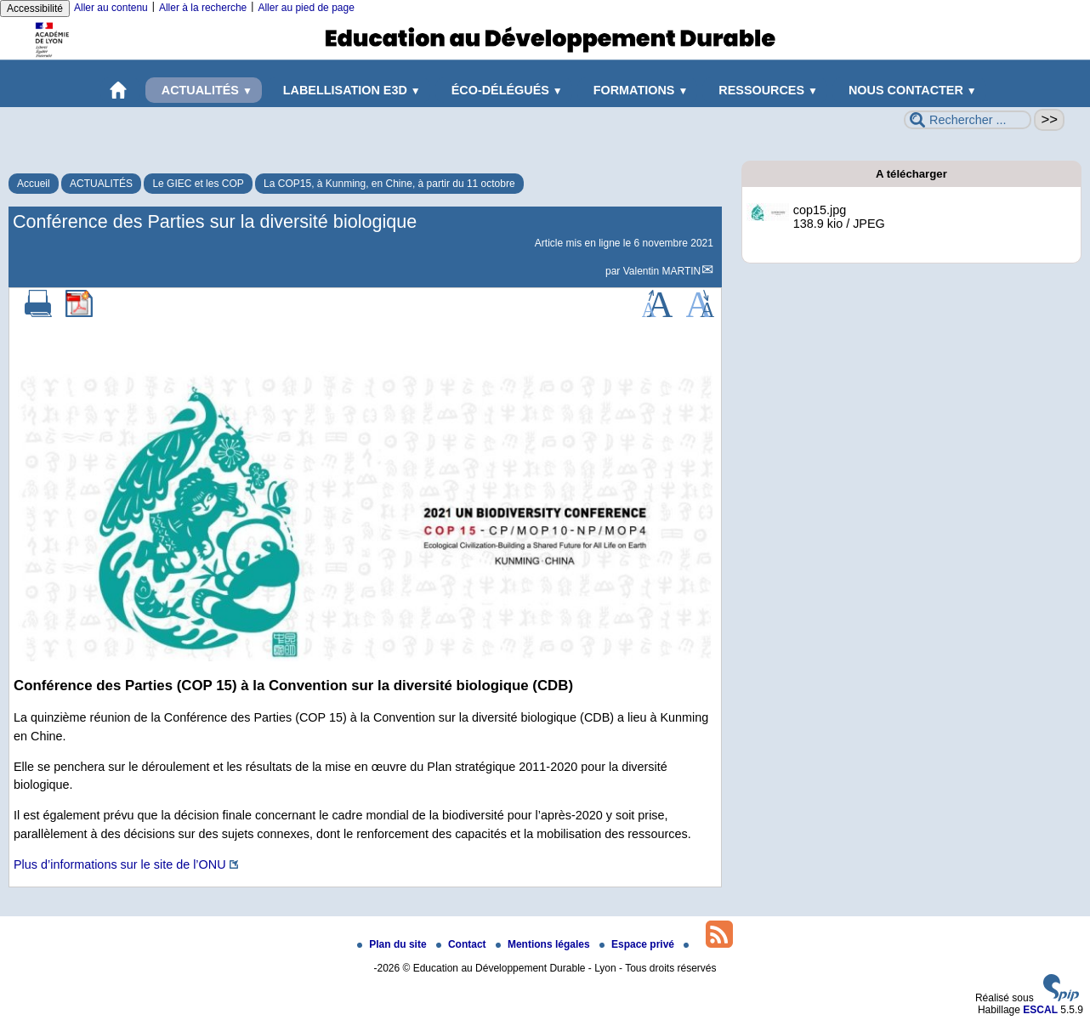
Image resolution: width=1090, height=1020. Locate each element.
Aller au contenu (111, 8)
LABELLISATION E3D (348, 90)
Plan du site (393, 944)
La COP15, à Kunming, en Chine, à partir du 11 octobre (389, 184)
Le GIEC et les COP (197, 184)
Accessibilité (35, 8)
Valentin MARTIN (662, 271)
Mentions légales (544, 944)
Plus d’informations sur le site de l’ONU (120, 864)
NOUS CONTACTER (909, 90)
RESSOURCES (765, 90)
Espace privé (638, 944)
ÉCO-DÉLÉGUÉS (504, 90)
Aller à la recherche (203, 8)
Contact (462, 944)
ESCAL (1040, 1010)
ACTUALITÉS (204, 90)
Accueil (33, 184)
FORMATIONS (638, 90)
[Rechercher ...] (967, 119)
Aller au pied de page (306, 8)
